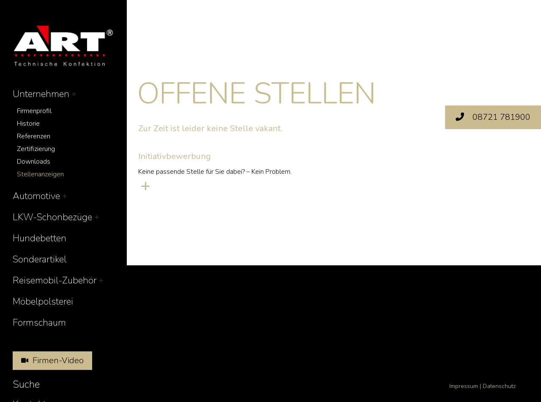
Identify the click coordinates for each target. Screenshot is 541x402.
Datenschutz (499, 386)
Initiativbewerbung (174, 156)
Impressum (463, 386)
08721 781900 (493, 117)
